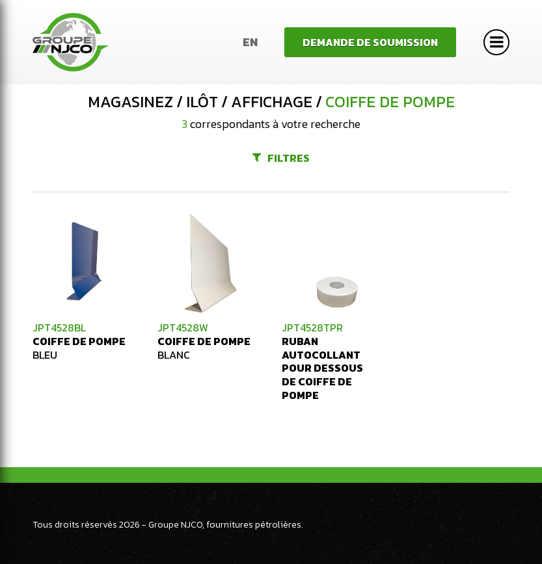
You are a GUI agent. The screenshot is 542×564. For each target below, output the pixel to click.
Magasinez (130, 102)
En (250, 42)
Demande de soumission (370, 42)
